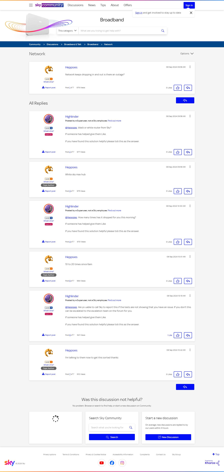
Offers (128, 5)
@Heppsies (71, 127)
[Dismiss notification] (191, 13)
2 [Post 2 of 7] (69, 152)
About (115, 5)
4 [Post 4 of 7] (70, 242)
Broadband (112, 20)
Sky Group (176, 454)
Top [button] (217, 454)
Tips (103, 5)
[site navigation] (31, 5)
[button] (190, 67)
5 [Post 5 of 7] (69, 281)
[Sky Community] (49, 5)
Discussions (75, 5)
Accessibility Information (123, 454)
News (92, 5)
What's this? (49, 82)
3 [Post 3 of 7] (69, 191)
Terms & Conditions (71, 454)
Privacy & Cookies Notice (96, 454)
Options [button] (184, 53)
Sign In (189, 5)
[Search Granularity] (67, 30)
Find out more (114, 120)
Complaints (145, 454)
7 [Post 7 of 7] (69, 374)
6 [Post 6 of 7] (70, 335)
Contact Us (160, 454)
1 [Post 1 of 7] (69, 87)
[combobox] (118, 30)
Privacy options (49, 454)
